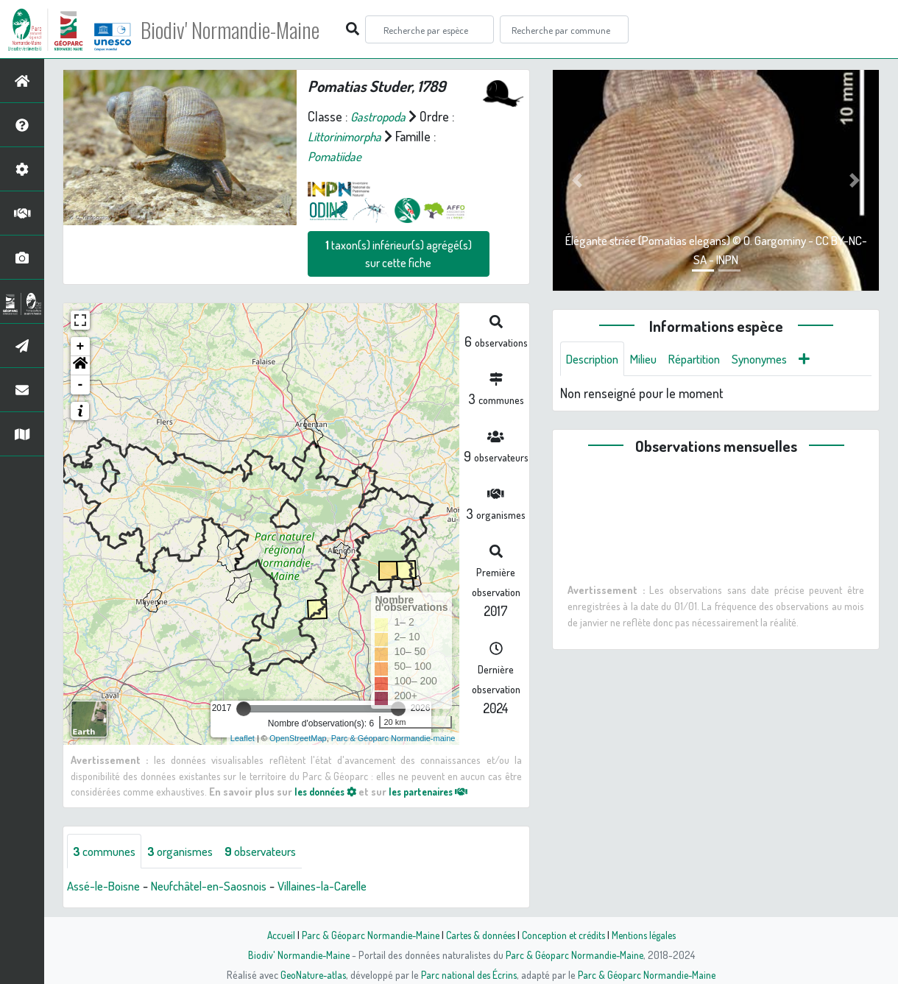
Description (595, 359)
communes (107, 851)
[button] (80, 365)
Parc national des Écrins (469, 974)
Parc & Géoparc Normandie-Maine (365, 934)
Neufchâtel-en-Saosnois (222, 887)
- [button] (81, 385)
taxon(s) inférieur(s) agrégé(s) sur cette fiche (398, 254)
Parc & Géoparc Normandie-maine (393, 738)
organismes (189, 851)
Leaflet (242, 738)
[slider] (243, 708)
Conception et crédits (565, 934)
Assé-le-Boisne (107, 887)
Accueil (273, 934)
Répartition (706, 359)
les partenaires (440, 791)
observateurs (277, 851)
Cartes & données (478, 934)
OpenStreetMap (298, 738)
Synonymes (777, 359)
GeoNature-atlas (310, 974)
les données (329, 791)
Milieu (651, 359)
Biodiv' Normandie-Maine (242, 29)
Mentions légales (649, 934)
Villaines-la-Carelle (346, 887)
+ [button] (81, 346)
